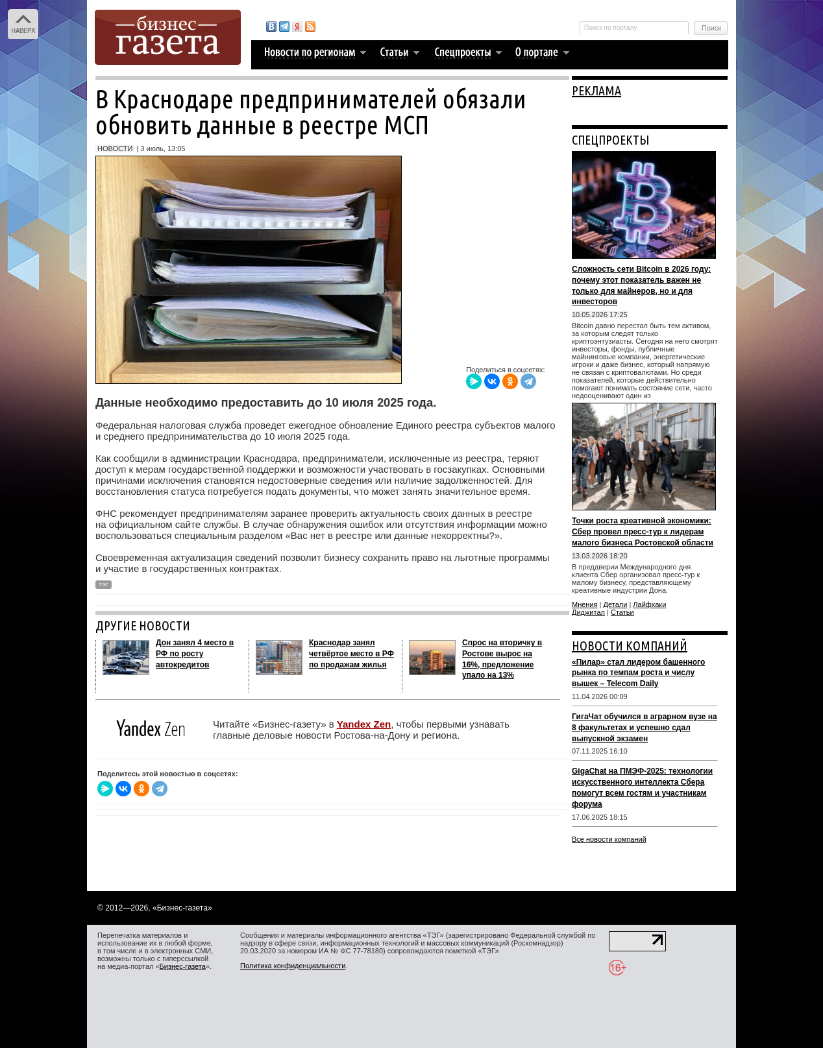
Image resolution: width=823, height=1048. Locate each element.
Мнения (585, 604)
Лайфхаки (649, 604)
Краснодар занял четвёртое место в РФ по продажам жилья (351, 653)
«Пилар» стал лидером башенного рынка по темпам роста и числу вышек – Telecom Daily (638, 673)
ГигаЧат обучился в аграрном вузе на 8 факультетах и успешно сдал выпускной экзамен (644, 727)
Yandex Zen (364, 724)
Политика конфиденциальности (292, 966)
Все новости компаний (609, 839)
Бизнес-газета (183, 966)
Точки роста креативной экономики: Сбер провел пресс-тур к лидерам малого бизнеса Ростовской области (642, 531)
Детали (616, 604)
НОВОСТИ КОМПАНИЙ (629, 645)
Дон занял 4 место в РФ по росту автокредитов (195, 653)
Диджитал (588, 612)
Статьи (622, 612)
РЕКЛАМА (596, 90)
